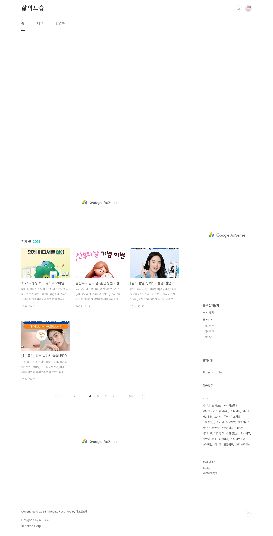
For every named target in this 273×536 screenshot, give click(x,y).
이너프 (217, 444)
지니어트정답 (238, 439)
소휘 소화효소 (242, 444)
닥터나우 (207, 433)
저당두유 (207, 416)
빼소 (214, 439)
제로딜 (206, 439)
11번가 (239, 427)
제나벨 (206, 405)
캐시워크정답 (231, 405)
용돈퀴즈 (208, 320)
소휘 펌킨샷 (232, 433)
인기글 (218, 372)
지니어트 (209, 325)
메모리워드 (244, 422)
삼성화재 (223, 439)
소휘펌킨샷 (208, 422)
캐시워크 (209, 331)
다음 (142, 396)
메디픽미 (223, 411)
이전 (58, 396)
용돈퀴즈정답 (210, 411)
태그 (40, 23)
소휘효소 (216, 405)
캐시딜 (220, 422)
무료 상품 (208, 312)
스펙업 (217, 416)
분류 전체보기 (211, 305)
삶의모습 (32, 8)
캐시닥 (208, 337)
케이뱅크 (219, 433)
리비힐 (246, 411)
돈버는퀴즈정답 (232, 416)
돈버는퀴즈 (227, 427)
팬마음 (215, 427)
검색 (238, 8)
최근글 (206, 372)
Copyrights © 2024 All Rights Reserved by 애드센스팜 (54, 511)
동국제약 (230, 422)
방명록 (60, 23)
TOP (248, 513)
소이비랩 (207, 444)
